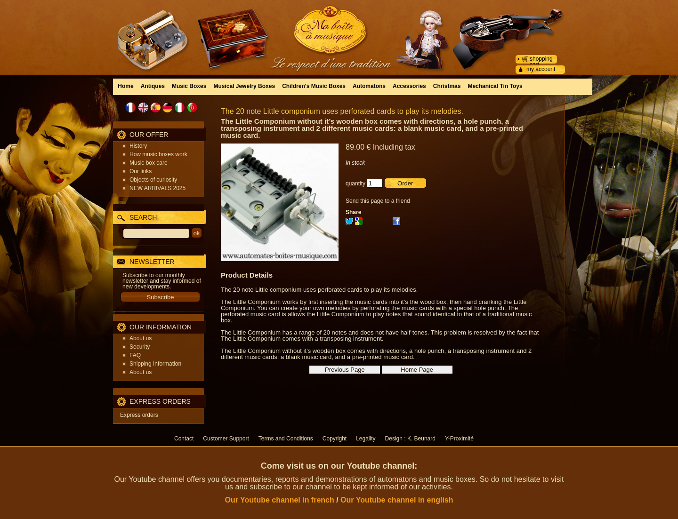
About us (140, 338)
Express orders (139, 415)
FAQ (135, 355)
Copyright (335, 438)
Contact (184, 438)
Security (139, 346)
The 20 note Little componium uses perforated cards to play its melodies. (342, 111)
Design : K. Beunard (410, 438)
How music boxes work (158, 154)
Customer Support (226, 438)
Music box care (148, 163)
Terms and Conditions (285, 438)
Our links (140, 171)
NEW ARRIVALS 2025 (157, 188)
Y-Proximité (459, 438)
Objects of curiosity (153, 179)
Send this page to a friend (378, 201)
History (138, 146)
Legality (365, 438)
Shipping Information (155, 363)
